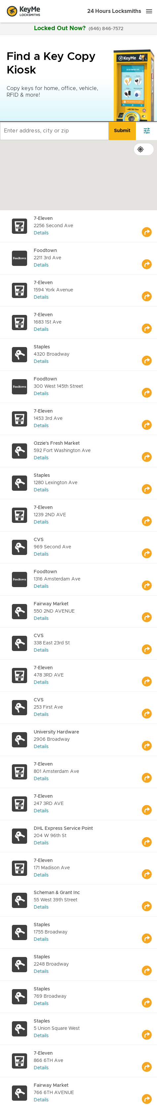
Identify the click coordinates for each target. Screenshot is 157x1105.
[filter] (147, 131)
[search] (122, 131)
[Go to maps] (149, 226)
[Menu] (149, 11)
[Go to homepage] (23, 11)
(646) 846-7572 (106, 28)
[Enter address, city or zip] (54, 131)
